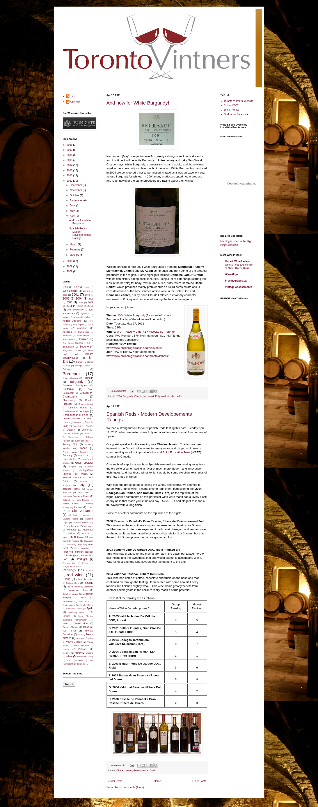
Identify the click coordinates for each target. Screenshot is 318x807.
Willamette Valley (85, 656)
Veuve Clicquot (74, 641)
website (89, 653)
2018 (70, 144)
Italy (81, 485)
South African (86, 605)
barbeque (67, 335)
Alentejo (66, 317)
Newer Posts (115, 781)
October (75, 195)
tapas (86, 627)
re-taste (89, 570)
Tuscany (80, 638)
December (76, 185)
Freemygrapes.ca (236, 280)
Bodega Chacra (82, 365)
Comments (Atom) (133, 787)
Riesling (88, 582)
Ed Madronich (70, 437)
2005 (91, 299)
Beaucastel (68, 346)
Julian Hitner (82, 496)
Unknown (75, 101)
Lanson (78, 507)
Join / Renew (231, 110)
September (76, 200)
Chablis (138, 396)
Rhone (66, 579)
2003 (66, 298)
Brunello (88, 378)
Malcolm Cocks (70, 519)
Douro (86, 433)
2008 (70, 271)
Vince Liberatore (81, 645)
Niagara (75, 541)
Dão (91, 426)
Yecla (80, 660)
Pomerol (85, 555)
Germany (67, 455)
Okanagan (88, 541)
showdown (68, 601)
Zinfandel (81, 664)
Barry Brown (69, 343)
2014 (70, 165)
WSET (70, 660)
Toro (80, 634)
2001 (75, 294)
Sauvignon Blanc (77, 590)
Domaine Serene (71, 433)
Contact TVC (231, 105)
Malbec (86, 515)
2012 (70, 175)
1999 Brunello (70, 290)
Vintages (82, 649)
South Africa (69, 605)
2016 (70, 155)
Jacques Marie (71, 489)
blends (90, 362)
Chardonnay (69, 400)
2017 (70, 149)
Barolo (83, 339)
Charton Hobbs (77, 407)
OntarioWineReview (237, 261)
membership (72, 526)
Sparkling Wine (75, 612)
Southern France (74, 608)
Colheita (66, 422)
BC (88, 343)
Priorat (85, 563)
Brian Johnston (70, 378)
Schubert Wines (70, 594)
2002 (87, 295)
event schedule (82, 441)
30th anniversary (75, 310)
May (72, 210)
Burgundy (128, 396)
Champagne (70, 396)
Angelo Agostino (72, 320)
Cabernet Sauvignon (75, 385)
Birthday (79, 362)
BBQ (80, 343)
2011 (70, 180)
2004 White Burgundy (131, 315)
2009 (70, 266)
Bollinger (67, 369)
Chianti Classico (71, 418)
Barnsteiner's (83, 335)
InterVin (83, 481)
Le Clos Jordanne (80, 511)
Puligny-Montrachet (165, 396)
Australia (67, 331)
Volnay (77, 652)
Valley (90, 638)
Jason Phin (83, 492)
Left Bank (73, 515)
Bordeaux (72, 373)
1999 (87, 287)
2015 (70, 160)
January (75, 254)
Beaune (84, 346)
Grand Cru (83, 455)
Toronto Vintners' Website (239, 101)
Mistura (71, 533)
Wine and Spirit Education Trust (170, 452)
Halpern (72, 466)
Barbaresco (83, 332)
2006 (69, 302)
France (83, 448)
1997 (76, 287)
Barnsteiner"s (69, 339)
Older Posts (199, 781)
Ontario (69, 544)
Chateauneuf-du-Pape (76, 415)
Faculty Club (70, 444)
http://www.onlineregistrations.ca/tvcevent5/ (134, 347)
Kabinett (66, 500)
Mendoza (88, 526)
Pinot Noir (68, 551)
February (75, 249)
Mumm (85, 533)
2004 (119, 396)
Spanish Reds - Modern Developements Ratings (80, 233)
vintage (66, 649)
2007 (80, 302)
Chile (87, 418)
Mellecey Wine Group (83, 522)
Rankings (69, 570)
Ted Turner (69, 630)
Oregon (80, 544)
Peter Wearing (82, 548)
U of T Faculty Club (129, 331)
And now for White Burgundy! (138, 103)
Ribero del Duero (84, 579)
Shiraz (83, 597)
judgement (68, 496)
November (76, 190)
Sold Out (84, 601)
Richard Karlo (72, 583)
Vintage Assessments (238, 287)
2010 (70, 261)
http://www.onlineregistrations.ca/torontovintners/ (138, 356)
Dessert (71, 429)
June (73, 205)
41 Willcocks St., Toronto (159, 331)
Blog (68, 365)
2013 (70, 170)
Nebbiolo (78, 537)
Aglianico (85, 313)
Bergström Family (72, 350)
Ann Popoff (78, 324)
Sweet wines (81, 623)
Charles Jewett (124, 770)
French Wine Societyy (75, 452)
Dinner (85, 429)
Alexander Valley (82, 317)
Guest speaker (141, 770)
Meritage (71, 529)
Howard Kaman (72, 477)
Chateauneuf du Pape (76, 411)
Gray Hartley (69, 459)
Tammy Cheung (70, 627)
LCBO (90, 507)
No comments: (118, 391)
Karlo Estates (82, 500)
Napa (65, 537)
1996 (65, 287)
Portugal (82, 559)
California (68, 389)
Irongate (66, 485)
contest (77, 422)
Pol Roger (71, 555)
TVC (73, 96)
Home (157, 781)
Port (65, 559)
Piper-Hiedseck (85, 551)
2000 (65, 295)
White (180, 396)
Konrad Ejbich (70, 503)
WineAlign (231, 274)
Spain (153, 770)
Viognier (66, 653)
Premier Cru (69, 563)
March (74, 244)
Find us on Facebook (236, 114)
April (73, 215)
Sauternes (88, 586)
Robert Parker (73, 586)
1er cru (86, 291)
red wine (75, 575)
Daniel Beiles (79, 426)
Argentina (82, 328)
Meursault (149, 396)
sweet (65, 623)
